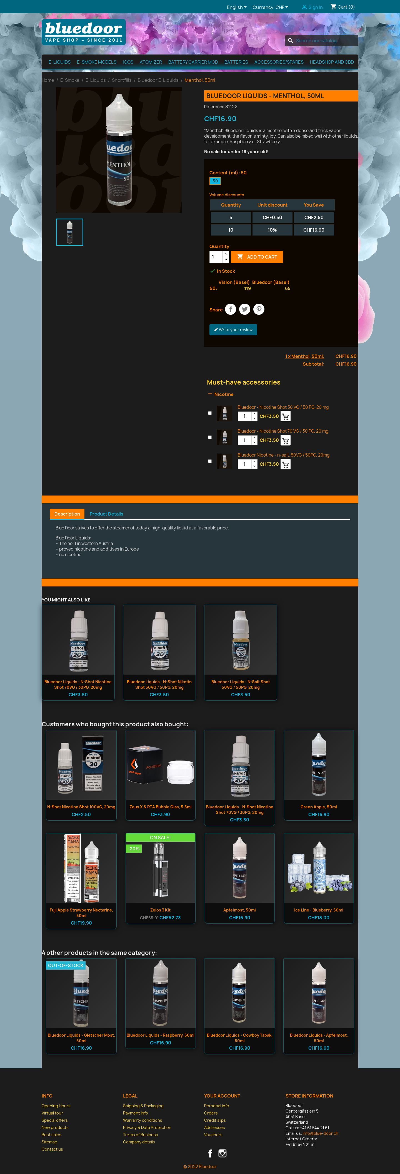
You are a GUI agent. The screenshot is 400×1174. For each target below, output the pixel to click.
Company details (139, 1142)
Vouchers (213, 1134)
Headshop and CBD (332, 62)
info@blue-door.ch (320, 1133)
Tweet (244, 309)
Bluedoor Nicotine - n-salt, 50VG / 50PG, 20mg (284, 455)
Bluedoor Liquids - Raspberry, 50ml (160, 1035)
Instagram (222, 1153)
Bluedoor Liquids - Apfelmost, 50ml (319, 1037)
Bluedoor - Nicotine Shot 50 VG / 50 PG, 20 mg (283, 407)
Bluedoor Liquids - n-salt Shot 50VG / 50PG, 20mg (240, 684)
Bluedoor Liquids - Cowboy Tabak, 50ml (239, 1037)
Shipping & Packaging (143, 1105)
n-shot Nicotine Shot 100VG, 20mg (81, 806)
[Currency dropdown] (283, 7)
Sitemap (49, 1142)
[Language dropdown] (238, 7)
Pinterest (258, 309)
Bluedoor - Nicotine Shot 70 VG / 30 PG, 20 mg (283, 431)
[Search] (321, 40)
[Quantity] (216, 257)
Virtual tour (52, 1113)
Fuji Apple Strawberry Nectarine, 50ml (81, 912)
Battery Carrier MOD (193, 62)
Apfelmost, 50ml (239, 910)
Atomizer (151, 62)
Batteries (236, 62)
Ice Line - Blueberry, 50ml (318, 910)
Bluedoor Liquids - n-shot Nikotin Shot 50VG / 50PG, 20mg (159, 684)
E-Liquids (60, 62)
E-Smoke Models (96, 62)
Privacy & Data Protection (147, 1127)
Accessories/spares (279, 62)
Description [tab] (67, 514)
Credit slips (215, 1120)
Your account (222, 1096)
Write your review (233, 330)
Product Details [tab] (106, 514)
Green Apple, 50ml (319, 806)
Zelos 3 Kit (160, 910)
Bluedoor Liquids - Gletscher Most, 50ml (81, 1037)
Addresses (214, 1127)
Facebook (210, 1153)
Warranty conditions (142, 1120)
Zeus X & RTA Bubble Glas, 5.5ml (160, 806)
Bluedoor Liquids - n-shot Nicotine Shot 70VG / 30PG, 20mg (78, 684)
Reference (214, 106)
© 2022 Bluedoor (200, 1167)
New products (55, 1127)
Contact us (52, 1149)
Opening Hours (56, 1105)
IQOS (128, 62)
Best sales (51, 1134)
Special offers (55, 1120)
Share (230, 309)
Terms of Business (140, 1134)
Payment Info (135, 1113)
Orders (211, 1113)
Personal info (216, 1105)
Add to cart (257, 257)
